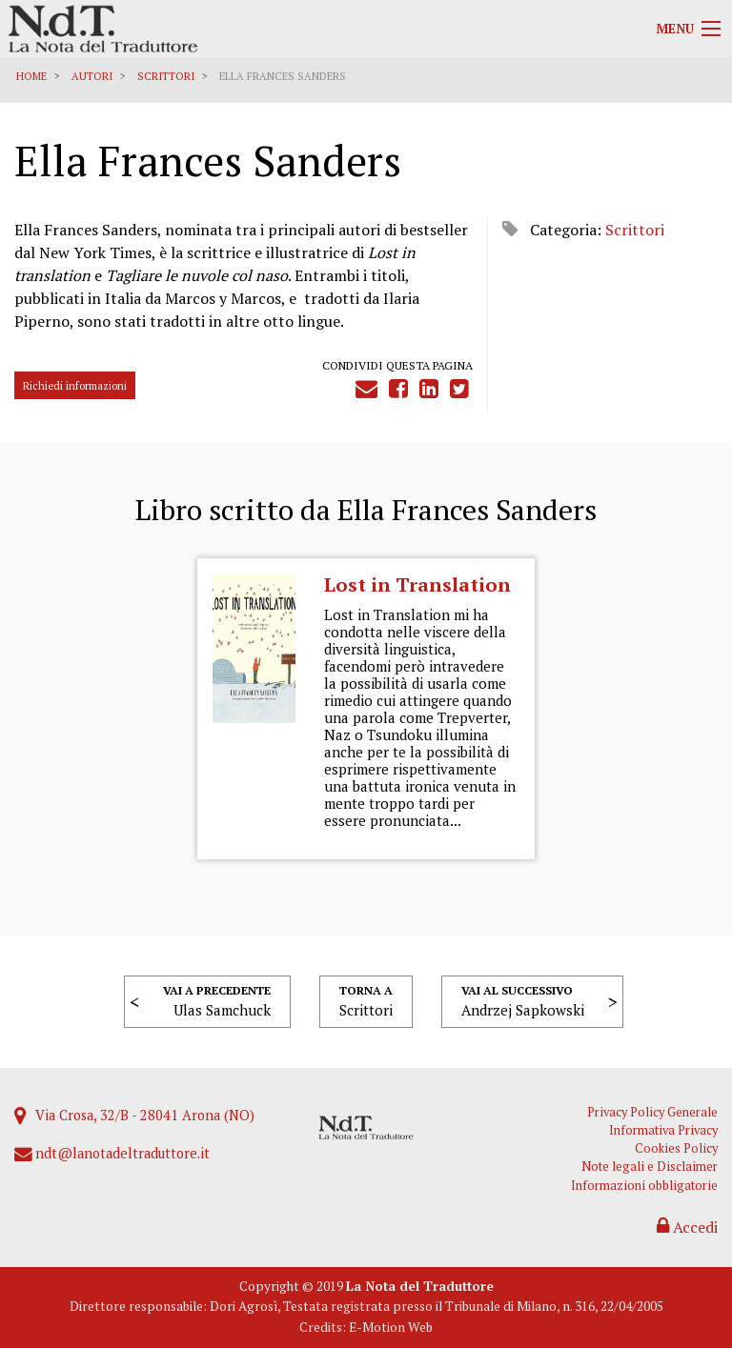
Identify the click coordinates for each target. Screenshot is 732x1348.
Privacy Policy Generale (652, 1112)
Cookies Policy (676, 1148)
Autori (91, 76)
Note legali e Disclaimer (649, 1166)
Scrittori (165, 76)
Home (31, 76)
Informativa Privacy (663, 1130)
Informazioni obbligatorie (644, 1185)
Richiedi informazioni (75, 385)
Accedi (687, 1227)
